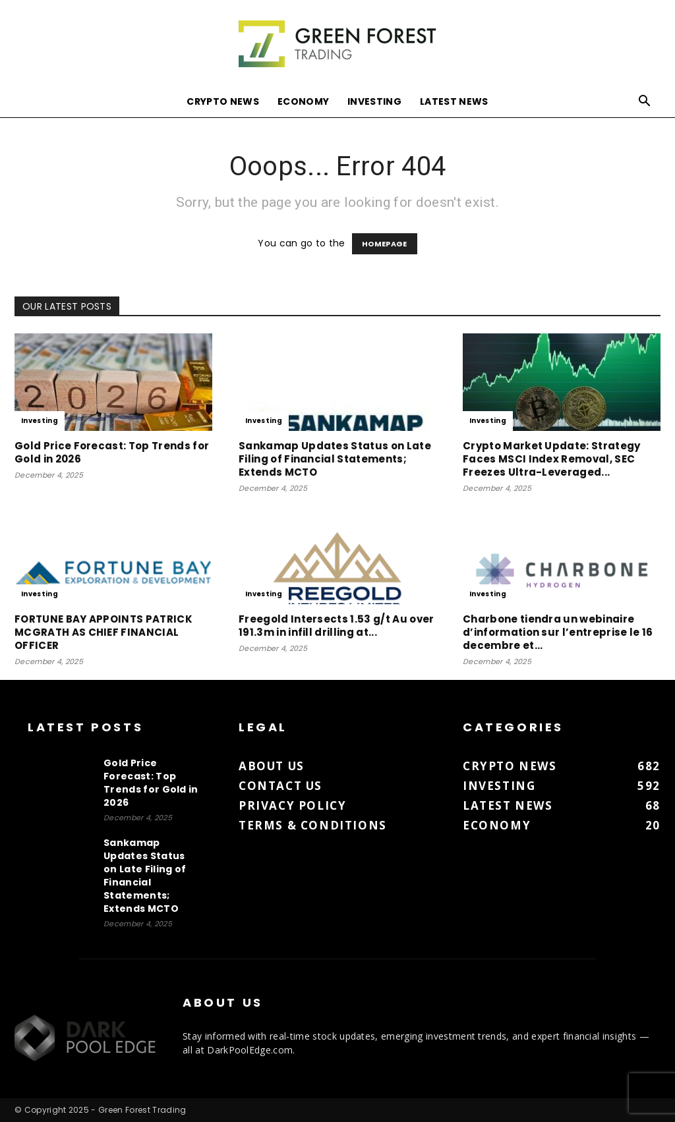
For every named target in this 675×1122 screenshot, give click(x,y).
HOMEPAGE (384, 243)
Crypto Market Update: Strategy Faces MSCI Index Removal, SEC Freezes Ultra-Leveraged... (552, 459)
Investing (374, 101)
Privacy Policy (292, 805)
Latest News (454, 101)
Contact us (280, 785)
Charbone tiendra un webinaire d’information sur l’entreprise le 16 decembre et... (558, 632)
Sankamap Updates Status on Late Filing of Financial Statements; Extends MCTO (335, 459)
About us (272, 765)
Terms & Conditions (313, 825)
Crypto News (223, 101)
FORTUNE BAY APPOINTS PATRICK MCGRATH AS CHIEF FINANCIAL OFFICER (103, 632)
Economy (303, 101)
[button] (644, 102)
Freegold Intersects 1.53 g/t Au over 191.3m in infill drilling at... (336, 625)
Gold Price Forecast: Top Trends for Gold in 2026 (112, 452)
